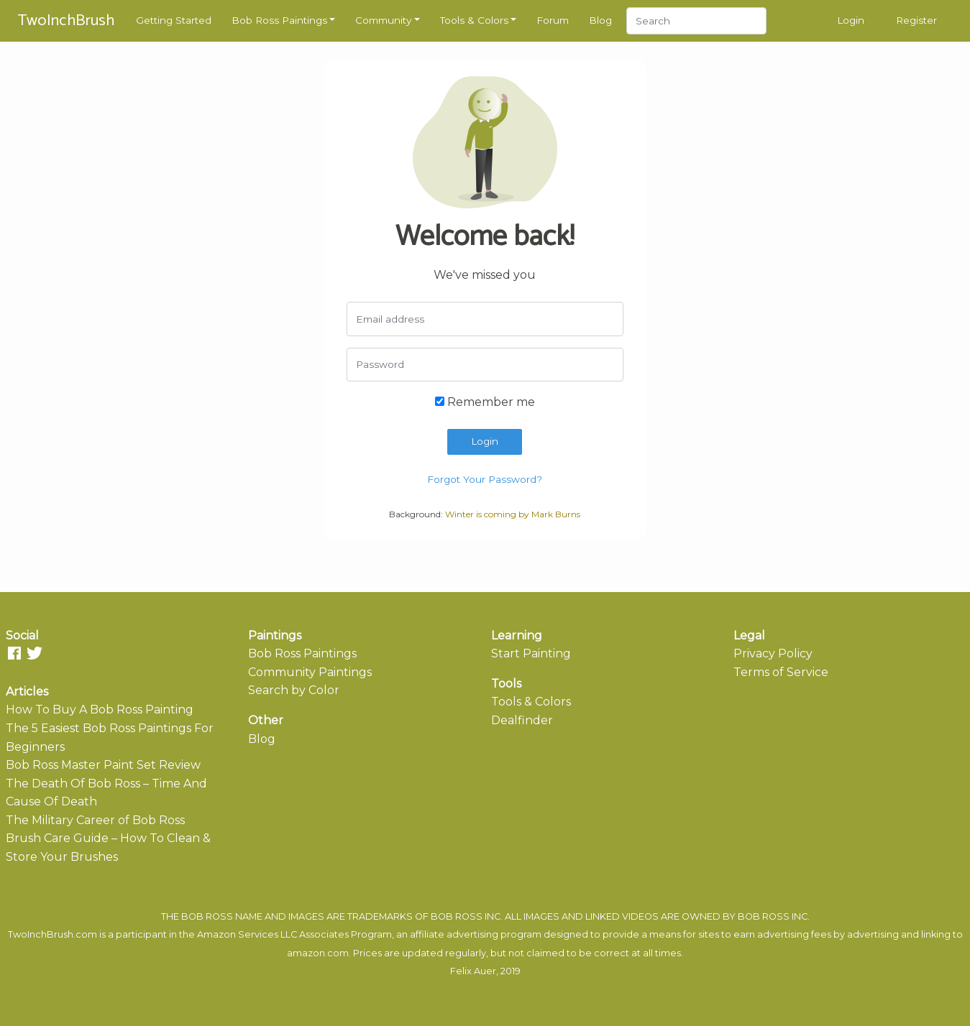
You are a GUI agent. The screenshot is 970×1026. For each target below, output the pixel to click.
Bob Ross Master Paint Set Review (103, 765)
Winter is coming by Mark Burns (512, 514)
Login (850, 20)
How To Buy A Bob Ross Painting (99, 709)
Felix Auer (473, 971)
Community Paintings (310, 672)
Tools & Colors (474, 20)
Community (383, 20)
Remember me (485, 402)
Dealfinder (522, 720)
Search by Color (293, 690)
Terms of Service (780, 672)
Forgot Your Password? (484, 479)
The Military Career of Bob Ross (95, 820)
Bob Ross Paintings (279, 20)
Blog (600, 20)
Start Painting (531, 653)
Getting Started (173, 20)
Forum (552, 20)
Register (916, 20)
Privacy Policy (773, 653)
